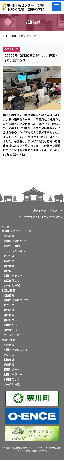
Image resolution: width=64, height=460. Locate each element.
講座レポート (11, 270)
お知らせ (8, 261)
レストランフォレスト (17, 251)
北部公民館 (8, 290)
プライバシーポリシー (46, 211)
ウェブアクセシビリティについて (39, 217)
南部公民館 (17, 35)
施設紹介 (8, 236)
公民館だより (11, 280)
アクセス (8, 256)
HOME (5, 35)
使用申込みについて (15, 241)
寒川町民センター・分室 (17, 231)
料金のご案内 (11, 246)
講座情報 (8, 266)
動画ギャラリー (13, 275)
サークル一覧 (11, 285)
